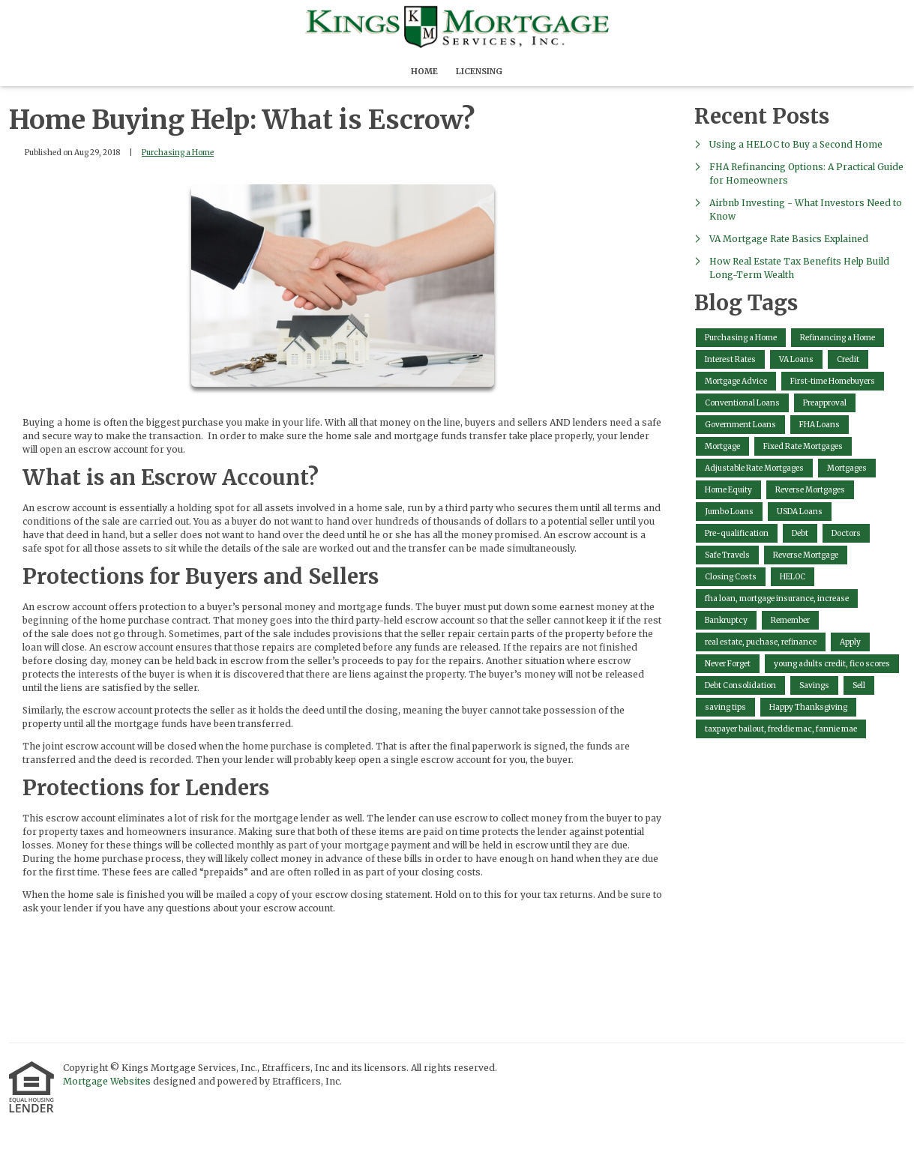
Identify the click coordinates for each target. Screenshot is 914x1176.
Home (424, 71)
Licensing (479, 71)
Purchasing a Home (178, 152)
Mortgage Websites (108, 1081)
